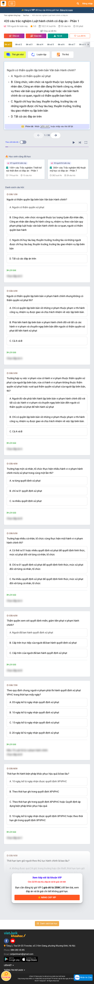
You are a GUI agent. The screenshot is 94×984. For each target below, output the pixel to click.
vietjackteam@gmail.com (21, 954)
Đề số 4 (40, 44)
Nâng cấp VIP (47, 897)
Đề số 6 (61, 44)
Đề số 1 (8, 44)
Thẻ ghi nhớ (15, 54)
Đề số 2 (18, 44)
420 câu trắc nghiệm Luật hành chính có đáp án (50, 15)
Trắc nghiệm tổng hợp (12, 15)
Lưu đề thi (80, 36)
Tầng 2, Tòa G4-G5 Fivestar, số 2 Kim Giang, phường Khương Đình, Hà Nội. (41, 945)
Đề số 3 (29, 44)
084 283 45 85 (18, 950)
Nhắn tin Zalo (83, 977)
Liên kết (9, 965)
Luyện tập (38, 54)
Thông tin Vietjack (14, 970)
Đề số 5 (50, 44)
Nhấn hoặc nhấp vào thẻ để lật (47, 126)
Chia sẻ (14, 36)
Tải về (58, 36)
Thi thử (62, 54)
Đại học (26, 15)
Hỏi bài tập (6, 975)
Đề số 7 (72, 44)
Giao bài (36, 36)
